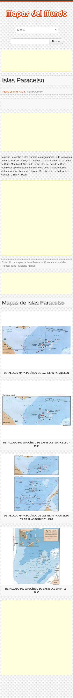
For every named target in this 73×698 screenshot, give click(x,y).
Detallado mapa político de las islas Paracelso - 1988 (36, 444)
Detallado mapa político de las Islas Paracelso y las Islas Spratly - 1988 (36, 517)
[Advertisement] (36, 61)
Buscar (56, 41)
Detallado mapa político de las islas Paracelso (36, 373)
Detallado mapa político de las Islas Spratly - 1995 (36, 591)
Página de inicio (10, 91)
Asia (22, 91)
